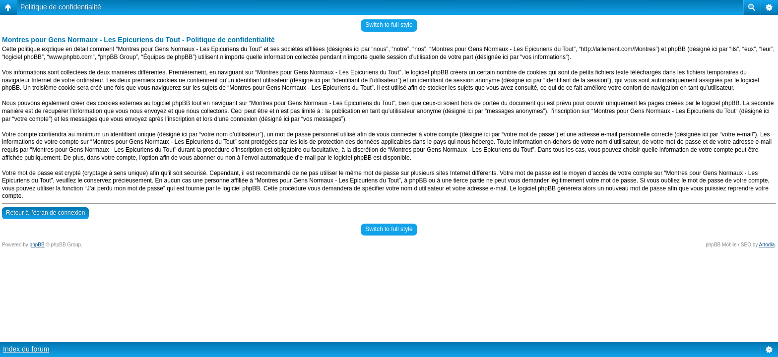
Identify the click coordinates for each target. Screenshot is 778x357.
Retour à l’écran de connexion (45, 212)
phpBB (37, 244)
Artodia (767, 244)
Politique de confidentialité (60, 7)
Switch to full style (388, 24)
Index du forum (26, 349)
